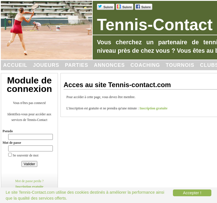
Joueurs (46, 65)
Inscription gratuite (30, 187)
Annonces (109, 65)
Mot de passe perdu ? (29, 181)
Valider (29, 164)
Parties (76, 65)
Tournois (180, 65)
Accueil (15, 65)
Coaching (145, 65)
